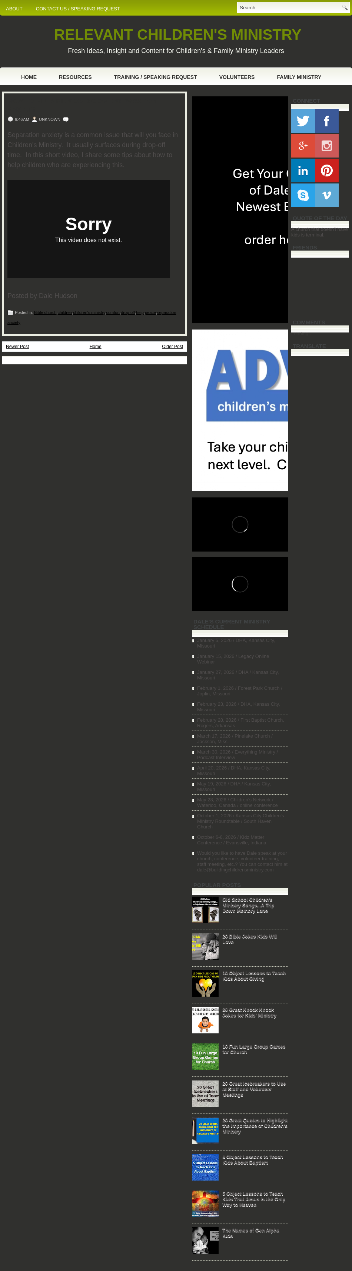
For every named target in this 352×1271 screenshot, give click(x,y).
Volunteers (237, 77)
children (65, 312)
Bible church (45, 312)
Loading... (301, 333)
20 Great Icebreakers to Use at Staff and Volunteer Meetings (254, 1088)
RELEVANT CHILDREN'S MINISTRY (177, 34)
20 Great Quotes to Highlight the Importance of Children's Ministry (255, 1125)
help (140, 312)
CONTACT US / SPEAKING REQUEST (78, 8)
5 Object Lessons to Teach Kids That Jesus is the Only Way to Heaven (253, 1199)
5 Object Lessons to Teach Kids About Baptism (252, 1159)
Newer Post (17, 346)
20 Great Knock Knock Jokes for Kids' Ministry (249, 1012)
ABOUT (14, 8)
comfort (113, 312)
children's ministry (89, 312)
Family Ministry (299, 77)
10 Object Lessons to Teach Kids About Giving (254, 975)
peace (150, 312)
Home (29, 77)
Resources (75, 77)
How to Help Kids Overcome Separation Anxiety (82, 105)
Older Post (172, 346)
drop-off (128, 312)
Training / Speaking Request (155, 77)
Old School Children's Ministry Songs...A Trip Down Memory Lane (248, 905)
